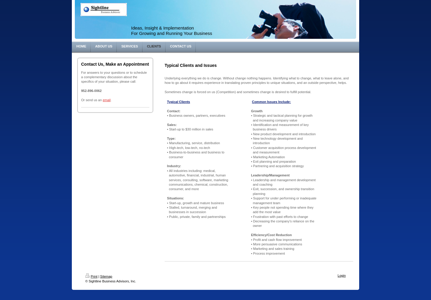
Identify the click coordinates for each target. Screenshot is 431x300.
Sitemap (106, 276)
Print (91, 276)
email (106, 100)
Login (342, 275)
